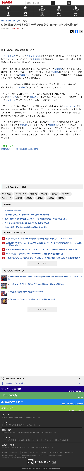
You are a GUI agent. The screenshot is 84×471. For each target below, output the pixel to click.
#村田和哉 (33, 194)
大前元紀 (58, 69)
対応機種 (4, 452)
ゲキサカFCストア (7, 447)
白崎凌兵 (23, 75)
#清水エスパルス (20, 194)
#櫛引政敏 (44, 194)
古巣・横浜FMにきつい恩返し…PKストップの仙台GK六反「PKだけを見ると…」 (37, 219)
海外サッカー (30, 417)
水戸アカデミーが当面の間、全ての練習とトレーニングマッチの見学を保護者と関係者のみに (42, 249)
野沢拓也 (12, 97)
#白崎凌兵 (55, 194)
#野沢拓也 (29, 198)
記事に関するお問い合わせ (28, 455)
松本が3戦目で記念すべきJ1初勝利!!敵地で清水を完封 (26, 227)
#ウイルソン (66, 194)
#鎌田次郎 (40, 198)
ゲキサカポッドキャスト (52, 432)
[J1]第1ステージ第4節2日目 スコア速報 (19, 149)
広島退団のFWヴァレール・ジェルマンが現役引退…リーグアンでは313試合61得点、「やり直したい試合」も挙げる (44, 244)
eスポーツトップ (36, 440)
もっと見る (42, 263)
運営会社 (24, 452)
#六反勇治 (50, 198)
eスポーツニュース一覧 (49, 440)
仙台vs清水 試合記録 (13, 210)
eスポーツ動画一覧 (63, 440)
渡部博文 (37, 59)
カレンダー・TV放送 (34, 447)
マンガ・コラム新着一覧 (9, 440)
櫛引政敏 (23, 125)
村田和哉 (55, 72)
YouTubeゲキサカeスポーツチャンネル (32, 432)
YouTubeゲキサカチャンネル (10, 432)
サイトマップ (34, 452)
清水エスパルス (33, 56)
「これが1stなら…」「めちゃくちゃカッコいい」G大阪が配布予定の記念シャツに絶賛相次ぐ (43, 258)
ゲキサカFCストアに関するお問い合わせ (14, 457)
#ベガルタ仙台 (6, 194)
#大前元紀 (18, 198)
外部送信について (70, 452)
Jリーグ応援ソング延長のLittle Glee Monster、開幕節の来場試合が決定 (34, 254)
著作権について (14, 452)
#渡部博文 (61, 198)
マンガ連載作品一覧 (24, 440)
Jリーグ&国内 (13, 417)
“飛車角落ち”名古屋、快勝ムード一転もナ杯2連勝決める (27, 215)
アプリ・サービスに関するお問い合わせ (50, 455)
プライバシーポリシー (55, 452)
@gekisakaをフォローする (13, 378)
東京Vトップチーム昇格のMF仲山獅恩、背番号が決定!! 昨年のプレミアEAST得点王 (39, 239)
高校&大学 (21, 417)
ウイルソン (10, 100)
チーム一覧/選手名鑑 (47, 447)
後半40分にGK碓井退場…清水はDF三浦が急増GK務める (27, 223)
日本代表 (4, 417)
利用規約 (43, 452)
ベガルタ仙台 (9, 56)
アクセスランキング (20, 447)
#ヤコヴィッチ (6, 198)
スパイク (38, 417)
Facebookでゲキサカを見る (13, 383)
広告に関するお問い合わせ (10, 455)
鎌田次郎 (34, 97)
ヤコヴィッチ (69, 106)
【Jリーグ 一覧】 (15, 28)
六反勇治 (23, 87)
